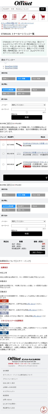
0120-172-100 (19, 362)
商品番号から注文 (9, 408)
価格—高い (21, 93)
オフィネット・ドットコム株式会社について (17, 375)
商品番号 (21, 90)
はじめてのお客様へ (9, 404)
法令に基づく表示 (9, 383)
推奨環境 (6, 395)
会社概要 (6, 371)
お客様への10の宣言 (9, 387)
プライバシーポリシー (10, 379)
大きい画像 (36, 78)
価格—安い (6, 93)
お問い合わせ (31, 304)
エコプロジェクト (9, 391)
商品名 (35, 90)
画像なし (6, 78)
